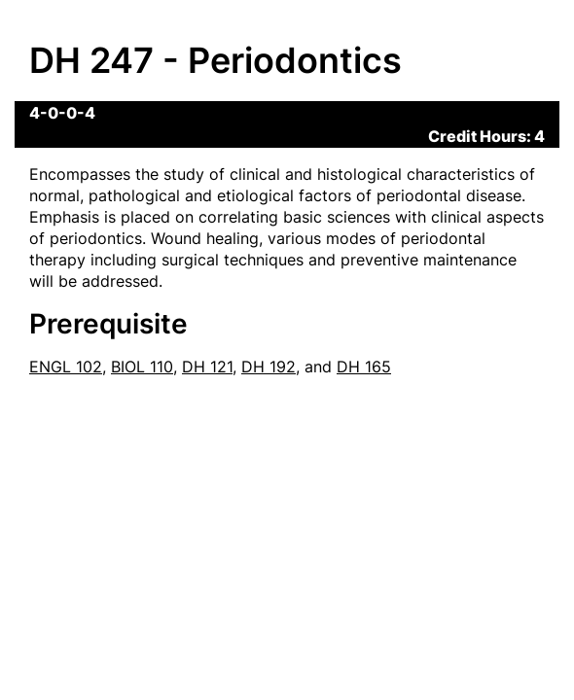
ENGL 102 (65, 366)
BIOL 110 (142, 366)
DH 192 (268, 366)
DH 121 (207, 366)
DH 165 (364, 366)
